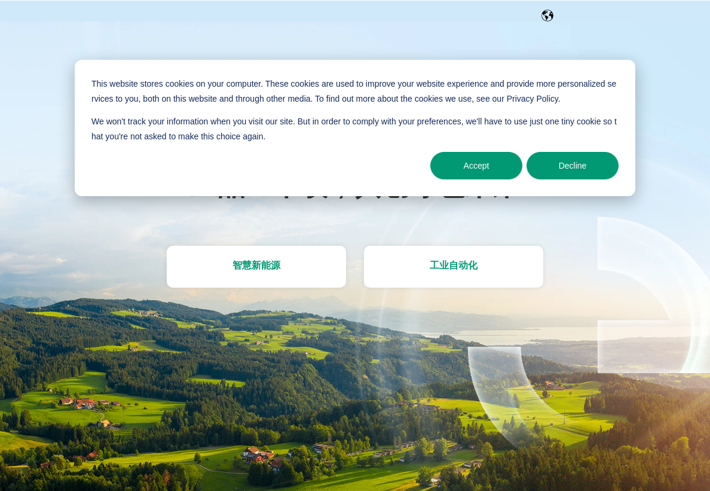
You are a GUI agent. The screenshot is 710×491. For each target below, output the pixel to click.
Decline (573, 165)
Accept (476, 165)
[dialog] (355, 128)
